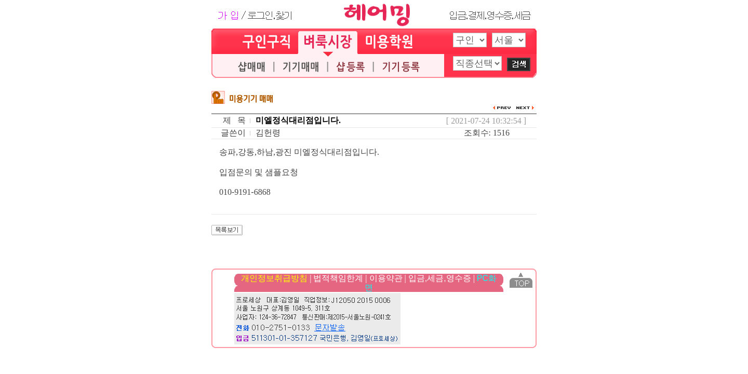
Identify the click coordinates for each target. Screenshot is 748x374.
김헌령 (268, 132)
